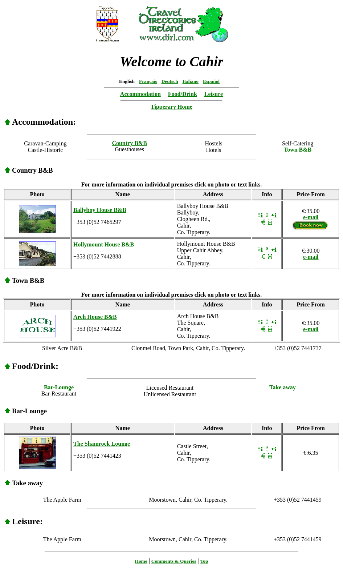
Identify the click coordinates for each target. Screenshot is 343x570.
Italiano (191, 81)
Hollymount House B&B (103, 244)
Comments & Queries (173, 561)
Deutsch (170, 81)
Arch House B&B (95, 317)
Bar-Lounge (59, 387)
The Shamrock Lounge (101, 444)
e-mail (311, 217)
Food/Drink (182, 94)
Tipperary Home (171, 107)
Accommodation (140, 94)
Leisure (213, 94)
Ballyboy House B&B (99, 210)
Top (204, 561)
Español (211, 81)
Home (141, 561)
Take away (282, 387)
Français (148, 81)
